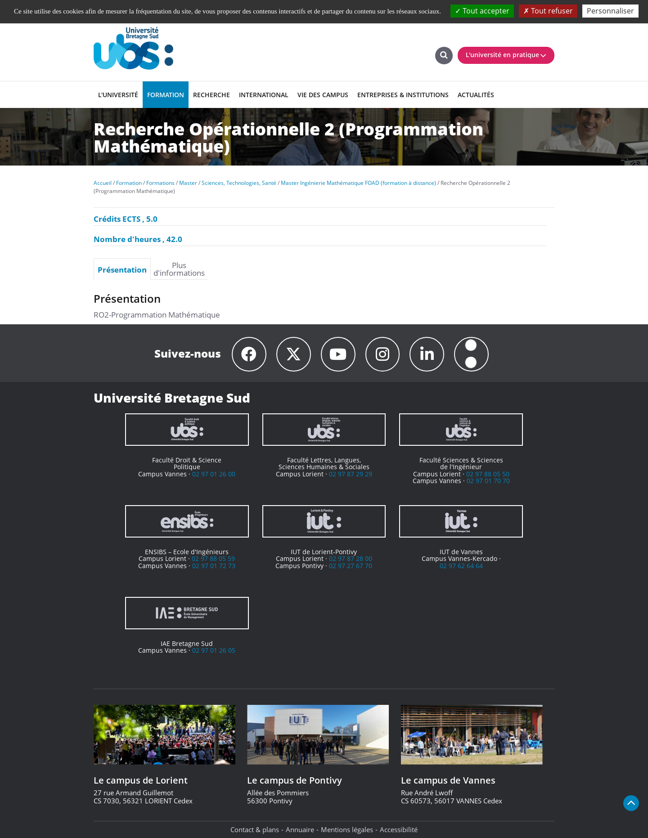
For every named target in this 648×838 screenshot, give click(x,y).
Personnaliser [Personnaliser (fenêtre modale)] (610, 11)
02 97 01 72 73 (213, 565)
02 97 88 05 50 (487, 474)
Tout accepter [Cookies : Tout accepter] (482, 11)
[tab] (122, 269)
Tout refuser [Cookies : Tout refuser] (548, 11)
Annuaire (300, 829)
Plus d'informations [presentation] (179, 269)
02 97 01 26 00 (213, 474)
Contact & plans (254, 829)
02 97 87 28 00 (350, 558)
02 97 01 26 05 (213, 650)
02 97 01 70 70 (488, 480)
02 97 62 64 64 (461, 565)
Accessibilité (399, 829)
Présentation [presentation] (122, 269)
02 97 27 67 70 (350, 565)
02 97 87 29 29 (350, 474)
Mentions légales (347, 829)
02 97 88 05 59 (213, 558)
